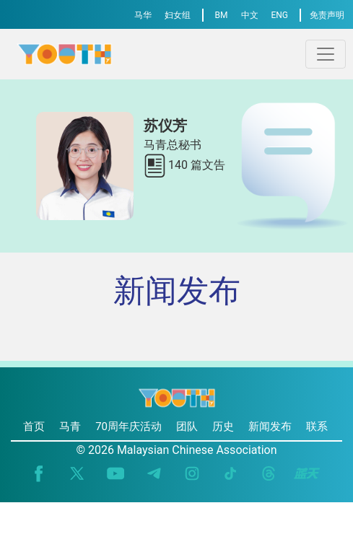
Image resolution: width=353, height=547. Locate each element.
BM (221, 15)
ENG (279, 15)
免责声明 (327, 15)
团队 (187, 426)
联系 (317, 426)
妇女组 (178, 15)
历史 (223, 426)
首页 (34, 426)
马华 (143, 15)
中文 (249, 15)
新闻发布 (270, 426)
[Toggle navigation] (325, 54)
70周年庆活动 (128, 426)
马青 (70, 426)
